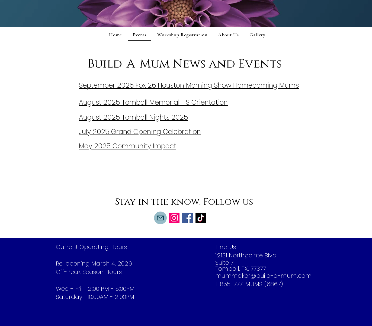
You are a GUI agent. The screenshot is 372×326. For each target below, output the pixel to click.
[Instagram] (174, 218)
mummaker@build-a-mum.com (263, 275)
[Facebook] (187, 218)
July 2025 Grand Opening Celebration (140, 131)
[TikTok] (200, 218)
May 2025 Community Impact (127, 146)
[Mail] (160, 218)
